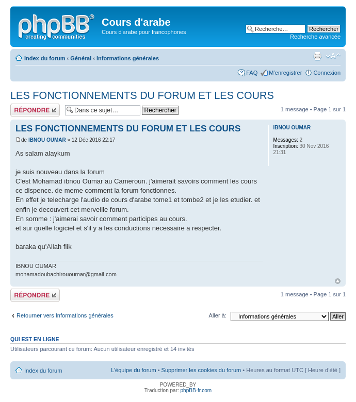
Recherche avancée (315, 37)
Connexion (327, 73)
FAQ (251, 73)
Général (80, 58)
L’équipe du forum (133, 370)
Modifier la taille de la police (333, 56)
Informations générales (127, 58)
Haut (338, 281)
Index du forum (44, 58)
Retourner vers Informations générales (65, 315)
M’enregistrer (285, 73)
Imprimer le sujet (317, 56)
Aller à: (217, 315)
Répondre (35, 110)
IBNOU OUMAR (47, 140)
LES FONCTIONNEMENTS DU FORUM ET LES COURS (142, 95)
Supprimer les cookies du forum (201, 370)
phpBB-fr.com (196, 390)
